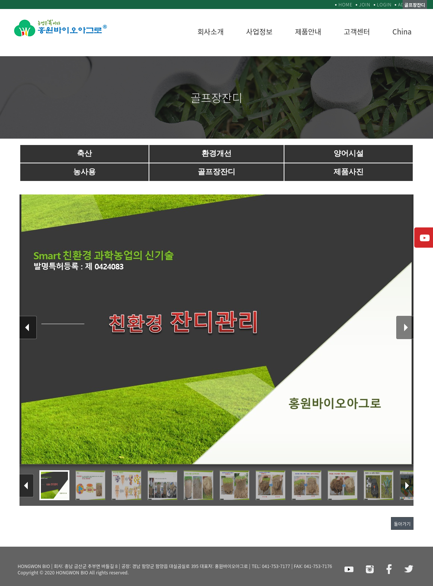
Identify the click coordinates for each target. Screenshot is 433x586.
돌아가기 (402, 523)
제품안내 (308, 31)
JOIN (364, 4)
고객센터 (357, 31)
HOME (345, 4)
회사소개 (210, 31)
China (402, 31)
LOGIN (384, 4)
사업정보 (259, 31)
